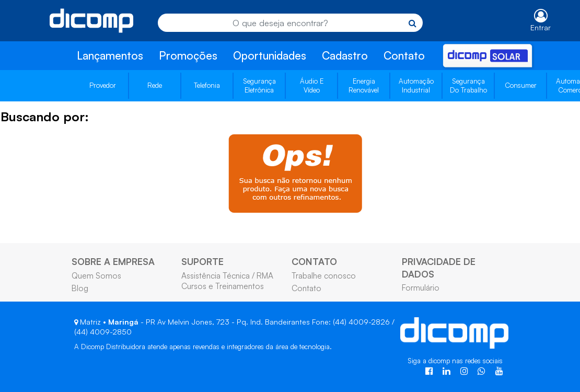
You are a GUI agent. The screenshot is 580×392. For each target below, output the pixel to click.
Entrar (540, 27)
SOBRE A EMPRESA (113, 261)
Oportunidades (269, 55)
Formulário (420, 287)
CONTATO (314, 261)
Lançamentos (110, 55)
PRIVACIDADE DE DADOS (438, 267)
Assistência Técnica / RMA (227, 275)
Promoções (188, 55)
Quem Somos (96, 275)
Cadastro (345, 55)
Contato (404, 55)
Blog (80, 288)
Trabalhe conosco (324, 275)
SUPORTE (202, 261)
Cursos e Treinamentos (222, 286)
